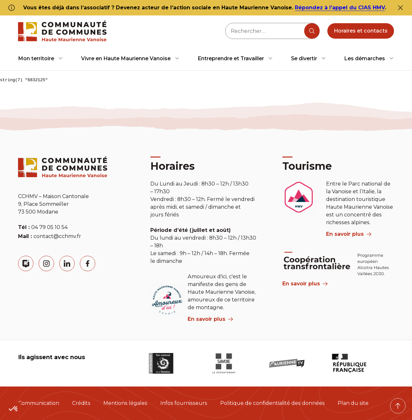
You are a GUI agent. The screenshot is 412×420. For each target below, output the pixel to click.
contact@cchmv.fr (57, 236)
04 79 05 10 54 (49, 227)
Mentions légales (125, 403)
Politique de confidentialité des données (272, 403)
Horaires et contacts (361, 31)
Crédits (81, 403)
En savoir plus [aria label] (210, 319)
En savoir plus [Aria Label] (305, 284)
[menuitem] (40, 58)
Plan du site (353, 403)
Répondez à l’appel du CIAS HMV (340, 8)
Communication (38, 403)
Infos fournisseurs (183, 403)
